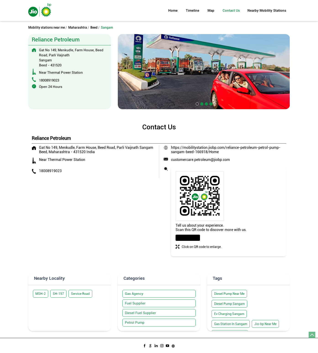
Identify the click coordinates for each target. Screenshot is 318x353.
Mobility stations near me (46, 27)
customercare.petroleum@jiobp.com (200, 159)
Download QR (188, 237)
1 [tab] (197, 103)
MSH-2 (40, 294)
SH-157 (58, 294)
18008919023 (49, 80)
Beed (93, 27)
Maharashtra (77, 27)
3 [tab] (206, 103)
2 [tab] (201, 103)
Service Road (80, 294)
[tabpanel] (204, 71)
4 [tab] (210, 103)
